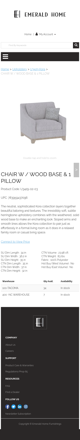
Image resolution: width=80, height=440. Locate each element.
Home (27, 34)
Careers (9, 361)
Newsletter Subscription (18, 424)
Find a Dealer (12, 403)
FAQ (7, 396)
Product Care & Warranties (19, 376)
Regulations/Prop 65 (16, 382)
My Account (45, 34)
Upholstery (19, 69)
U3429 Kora (37, 69)
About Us (10, 355)
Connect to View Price (15, 252)
